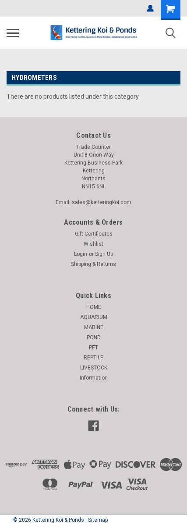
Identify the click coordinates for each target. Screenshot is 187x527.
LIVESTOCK (93, 368)
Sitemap (98, 520)
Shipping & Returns (93, 264)
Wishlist (93, 244)
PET (93, 347)
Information (94, 378)
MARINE (93, 327)
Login (80, 254)
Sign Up (104, 254)
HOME (93, 307)
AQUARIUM (93, 317)
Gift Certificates (94, 234)
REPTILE (93, 358)
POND (94, 337)
